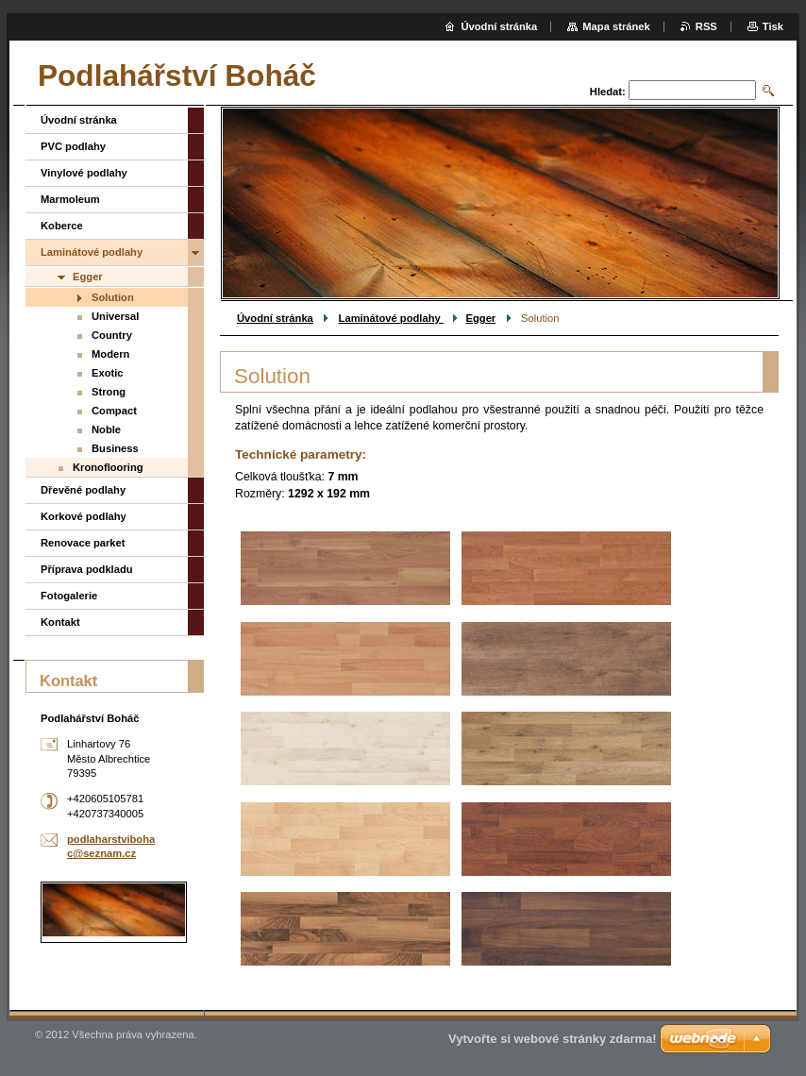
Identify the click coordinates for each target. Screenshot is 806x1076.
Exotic (108, 372)
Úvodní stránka (275, 318)
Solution (113, 297)
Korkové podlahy (83, 516)
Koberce (62, 225)
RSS (706, 26)
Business (115, 448)
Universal (115, 316)
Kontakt (60, 622)
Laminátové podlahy (391, 318)
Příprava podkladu (87, 569)
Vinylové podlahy (84, 172)
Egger (481, 318)
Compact (114, 410)
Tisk (773, 26)
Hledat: (608, 91)
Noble (106, 429)
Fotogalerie (69, 595)
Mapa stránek (616, 26)
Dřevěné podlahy (83, 490)
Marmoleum (70, 199)
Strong (109, 391)
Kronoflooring (108, 467)
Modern (110, 354)
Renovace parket (83, 542)
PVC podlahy (73, 146)
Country (112, 335)
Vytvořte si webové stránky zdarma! (552, 1039)
